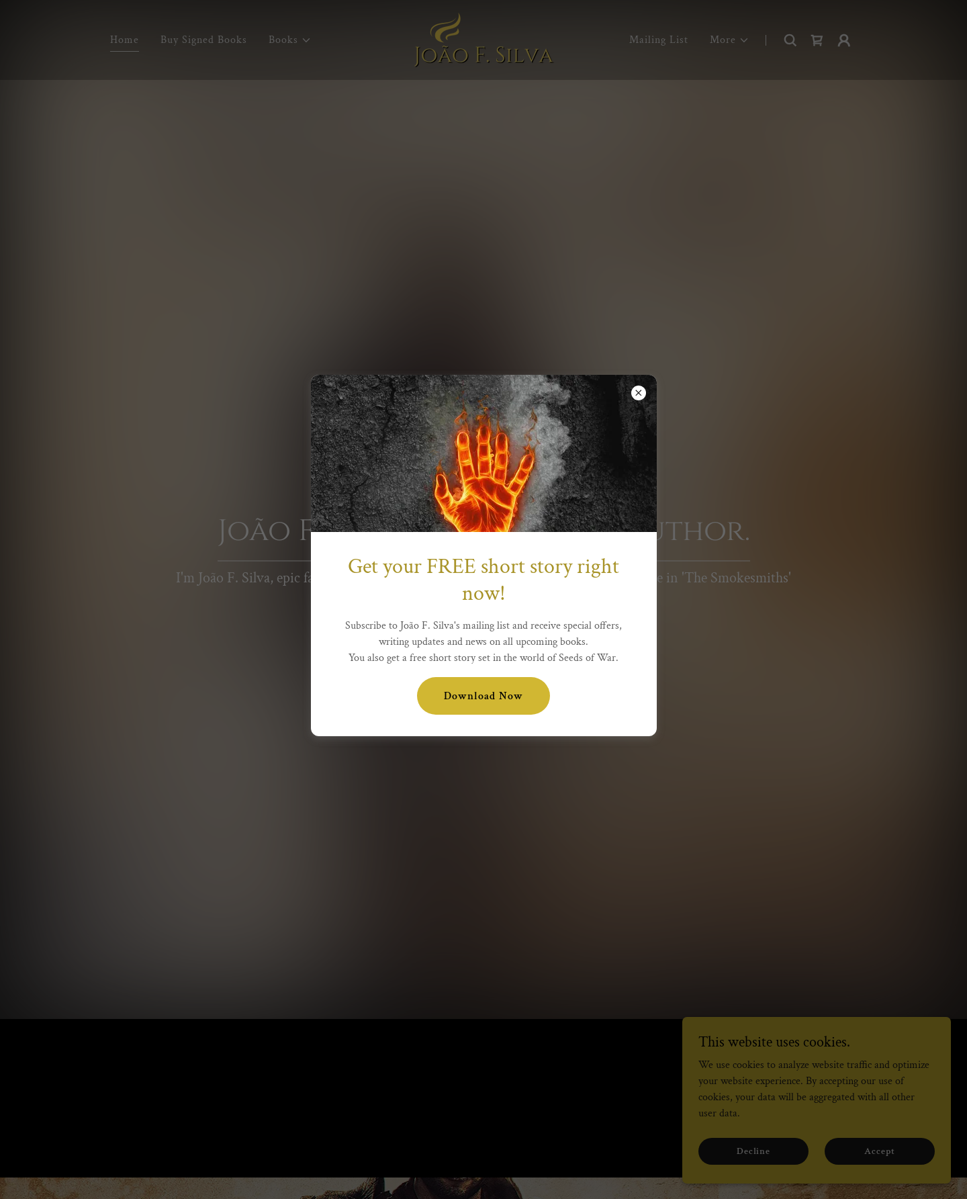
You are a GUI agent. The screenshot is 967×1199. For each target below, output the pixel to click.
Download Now (483, 696)
